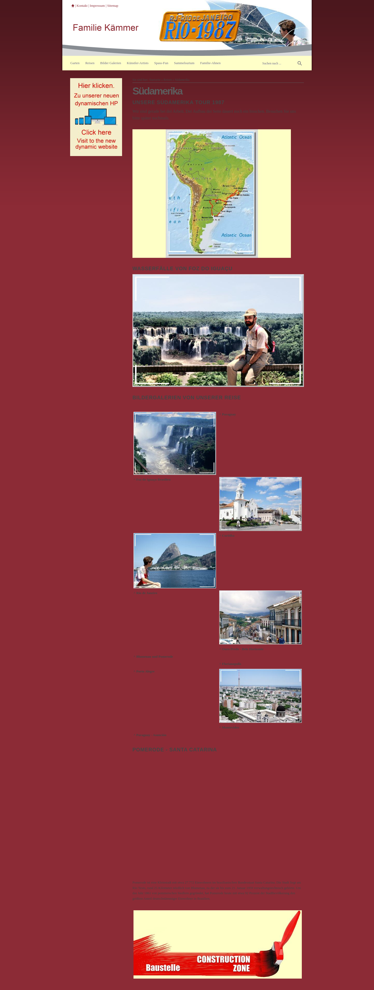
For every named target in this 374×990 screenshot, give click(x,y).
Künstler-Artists (138, 63)
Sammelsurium (184, 63)
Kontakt (82, 6)
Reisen (89, 63)
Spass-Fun (161, 63)
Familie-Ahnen (210, 63)
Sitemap (112, 6)
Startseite (155, 80)
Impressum (97, 6)
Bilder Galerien (110, 63)
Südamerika (182, 80)
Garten (74, 63)
